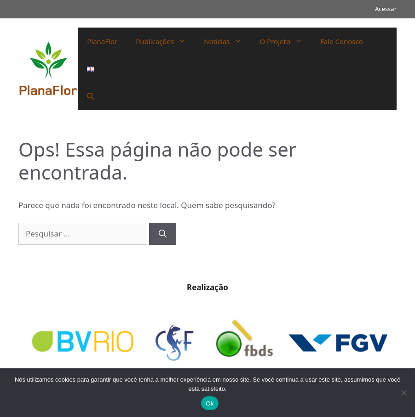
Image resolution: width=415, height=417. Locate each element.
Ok (209, 403)
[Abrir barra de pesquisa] (90, 96)
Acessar (386, 9)
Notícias (227, 41)
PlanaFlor (102, 41)
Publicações (165, 41)
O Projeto (285, 41)
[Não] (403, 392)
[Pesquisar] (162, 234)
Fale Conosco (341, 41)
